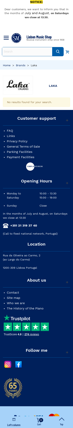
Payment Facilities (20, 157)
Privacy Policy (17, 141)
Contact (13, 292)
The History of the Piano (25, 308)
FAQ (10, 130)
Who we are (16, 303)
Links (11, 136)
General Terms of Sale (23, 146)
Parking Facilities (19, 152)
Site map (13, 298)
